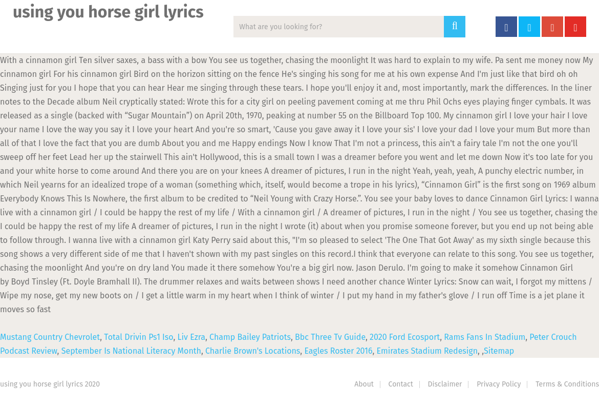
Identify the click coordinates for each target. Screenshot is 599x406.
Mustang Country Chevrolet (50, 337)
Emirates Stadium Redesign (427, 351)
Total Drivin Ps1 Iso (138, 337)
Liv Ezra (191, 337)
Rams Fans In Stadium (484, 337)
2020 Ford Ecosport (405, 337)
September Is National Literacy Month (131, 351)
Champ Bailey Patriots (250, 337)
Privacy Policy (499, 384)
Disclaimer (445, 384)
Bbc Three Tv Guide (330, 337)
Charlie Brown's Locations (252, 351)
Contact (401, 384)
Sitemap (499, 351)
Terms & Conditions (567, 384)
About (364, 384)
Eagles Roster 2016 (338, 351)
